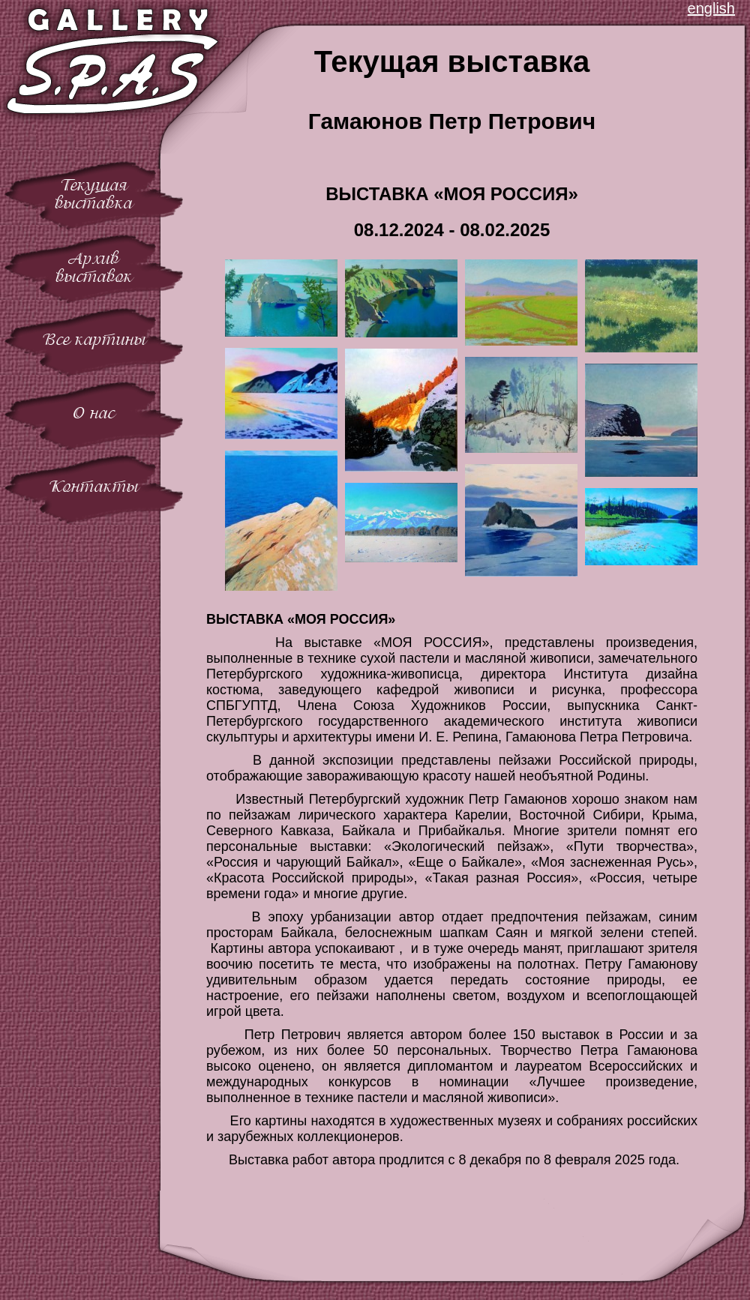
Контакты (94, 486)
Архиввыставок (94, 267)
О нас (94, 413)
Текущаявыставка (94, 194)
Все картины (94, 339)
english (711, 8)
